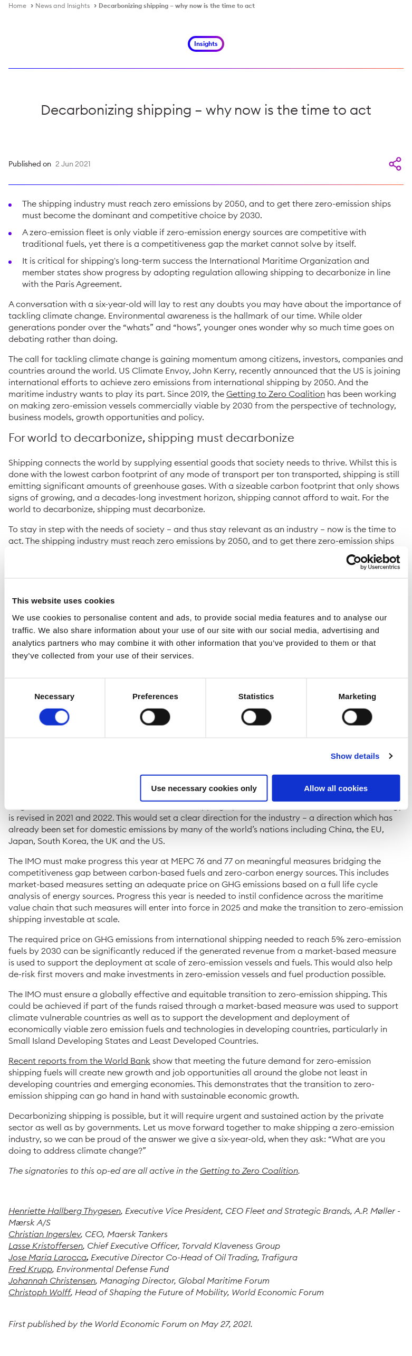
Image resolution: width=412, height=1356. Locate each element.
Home (17, 6)
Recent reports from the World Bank (79, 1060)
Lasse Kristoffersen (45, 1245)
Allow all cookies (336, 787)
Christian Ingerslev (44, 1234)
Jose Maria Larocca (47, 1257)
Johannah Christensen (51, 1280)
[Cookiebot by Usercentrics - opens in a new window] (354, 562)
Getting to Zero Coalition (275, 393)
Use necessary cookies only (204, 787)
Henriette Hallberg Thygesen (64, 1210)
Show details (355, 755)
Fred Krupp (30, 1269)
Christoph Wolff (39, 1292)
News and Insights (62, 6)
